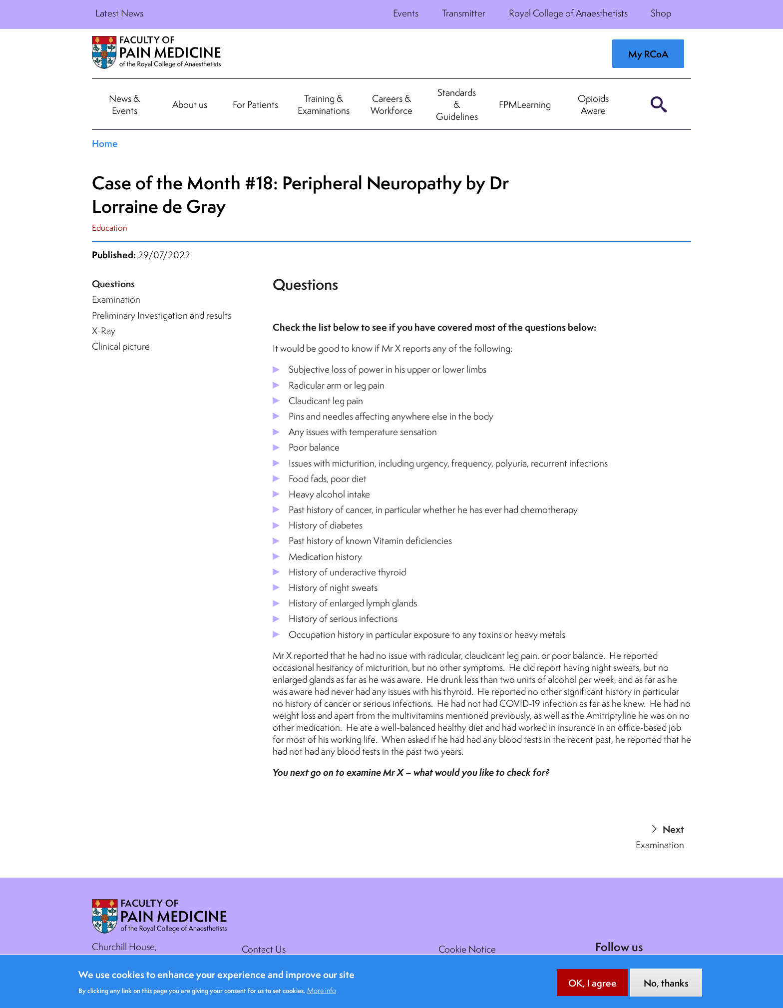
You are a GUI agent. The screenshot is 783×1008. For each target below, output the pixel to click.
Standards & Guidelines (457, 104)
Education (109, 227)
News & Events (124, 104)
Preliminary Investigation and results (161, 315)
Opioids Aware (593, 104)
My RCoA (648, 53)
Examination (116, 299)
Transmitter (463, 12)
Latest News (119, 12)
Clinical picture (121, 346)
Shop (661, 12)
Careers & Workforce (391, 104)
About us (189, 104)
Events (405, 12)
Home (105, 143)
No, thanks (666, 988)
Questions (113, 283)
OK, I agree (592, 988)
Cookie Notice (467, 949)
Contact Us (264, 949)
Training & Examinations (324, 104)
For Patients (255, 104)
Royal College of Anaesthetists (568, 12)
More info (321, 996)
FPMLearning (525, 104)
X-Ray (103, 330)
